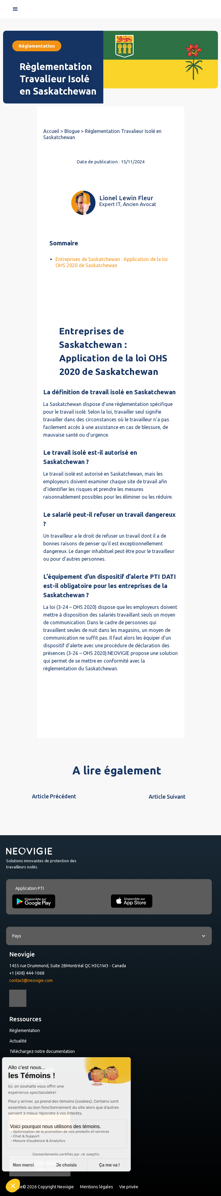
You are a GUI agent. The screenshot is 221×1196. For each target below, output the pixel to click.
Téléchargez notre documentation (42, 1051)
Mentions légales (96, 1186)
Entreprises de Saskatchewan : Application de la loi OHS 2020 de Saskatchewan (111, 262)
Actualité (18, 1040)
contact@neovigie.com (31, 980)
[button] (15, 9)
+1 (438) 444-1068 (26, 973)
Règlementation (25, 1030)
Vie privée (128, 1186)
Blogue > (74, 131)
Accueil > (53, 131)
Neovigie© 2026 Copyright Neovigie (40, 1186)
